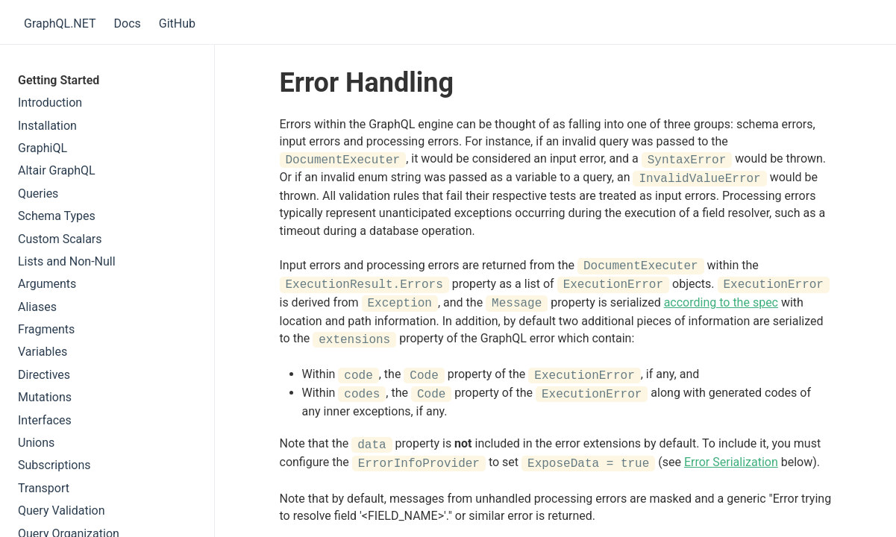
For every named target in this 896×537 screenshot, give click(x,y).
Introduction (50, 102)
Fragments (46, 329)
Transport (43, 488)
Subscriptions (54, 465)
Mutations (45, 397)
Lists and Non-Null (67, 261)
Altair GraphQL (56, 170)
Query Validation (61, 510)
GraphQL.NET (60, 23)
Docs (127, 23)
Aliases (37, 307)
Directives (44, 375)
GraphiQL (42, 148)
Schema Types (56, 216)
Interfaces (45, 420)
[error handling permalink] (272, 83)
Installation (47, 126)
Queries (38, 193)
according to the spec (721, 301)
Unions (36, 443)
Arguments (47, 284)
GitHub (177, 23)
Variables (42, 352)
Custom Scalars (60, 239)
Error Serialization (731, 457)
